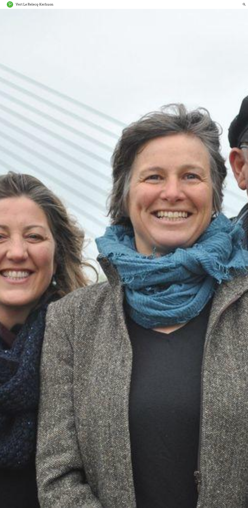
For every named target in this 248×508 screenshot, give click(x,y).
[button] (244, 4)
